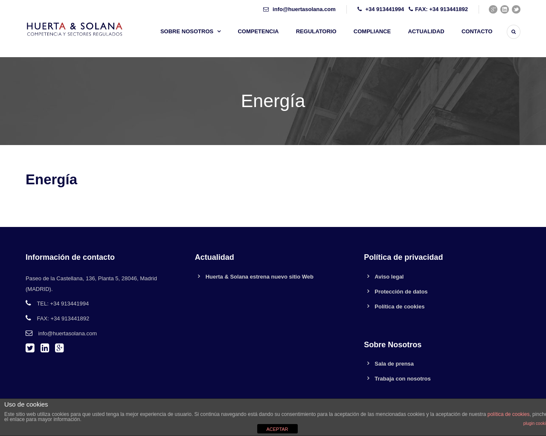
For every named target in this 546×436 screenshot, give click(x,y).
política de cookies (509, 414)
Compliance (372, 31)
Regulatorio (316, 31)
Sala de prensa (394, 363)
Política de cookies (399, 306)
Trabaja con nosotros (402, 378)
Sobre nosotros (186, 31)
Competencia (258, 31)
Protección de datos (401, 291)
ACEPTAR (277, 429)
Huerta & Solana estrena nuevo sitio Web (260, 276)
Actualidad (426, 31)
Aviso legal (389, 276)
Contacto (477, 31)
